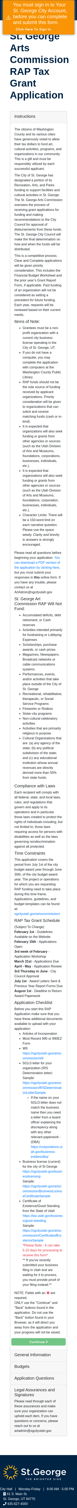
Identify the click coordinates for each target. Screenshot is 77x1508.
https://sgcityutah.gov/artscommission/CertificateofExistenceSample (42, 1235)
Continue (38, 1342)
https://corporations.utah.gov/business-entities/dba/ (46, 1151)
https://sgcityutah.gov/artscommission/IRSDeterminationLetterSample (42, 1087)
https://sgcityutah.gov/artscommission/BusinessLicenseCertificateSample (42, 1191)
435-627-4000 (15, 1504)
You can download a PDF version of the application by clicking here (37, 562)
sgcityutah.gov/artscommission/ (37, 914)
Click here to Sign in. (34, 29)
